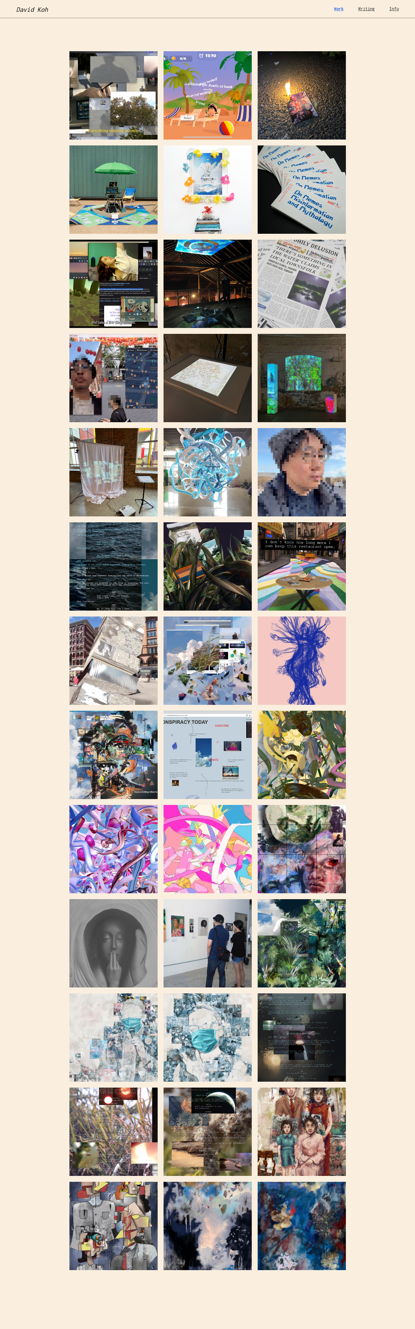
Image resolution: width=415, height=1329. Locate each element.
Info (394, 8)
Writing (366, 8)
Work (339, 8)
